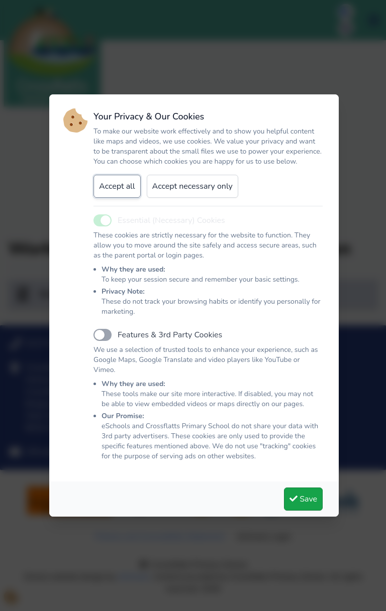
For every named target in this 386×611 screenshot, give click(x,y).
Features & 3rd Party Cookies (170, 334)
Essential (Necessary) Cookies (171, 220)
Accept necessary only (192, 186)
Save (303, 499)
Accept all (117, 186)
